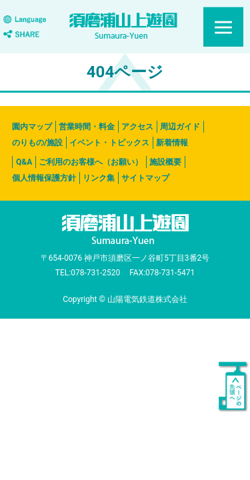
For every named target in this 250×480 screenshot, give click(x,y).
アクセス (137, 126)
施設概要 (165, 162)
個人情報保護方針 (44, 178)
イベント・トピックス (109, 142)
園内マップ (32, 126)
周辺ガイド (180, 126)
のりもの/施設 (37, 142)
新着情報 (172, 142)
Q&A (24, 162)
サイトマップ (145, 178)
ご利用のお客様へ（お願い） (91, 162)
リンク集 (99, 178)
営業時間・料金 (87, 126)
